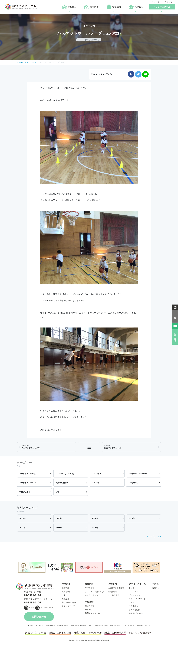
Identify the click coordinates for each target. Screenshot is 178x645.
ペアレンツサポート (137, 600)
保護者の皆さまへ (136, 614)
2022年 (22, 528)
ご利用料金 (133, 607)
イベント (96, 483)
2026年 (22, 518)
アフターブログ (30, 62)
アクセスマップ (68, 607)
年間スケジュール (92, 614)
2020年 (95, 528)
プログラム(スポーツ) (137, 474)
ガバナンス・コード (35, 626)
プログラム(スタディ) (65, 474)
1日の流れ (89, 610)
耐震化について (143, 626)
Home (21, 62)
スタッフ (132, 603)
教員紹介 (65, 600)
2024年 (95, 518)
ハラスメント (128, 626)
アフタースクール (46, 608)
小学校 (31, 608)
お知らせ (155, 2)
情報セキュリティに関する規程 (106, 626)
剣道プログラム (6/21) (113, 447)
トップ (131, 589)
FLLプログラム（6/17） (31, 447)
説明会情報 (113, 592)
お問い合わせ (39, 617)
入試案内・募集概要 (116, 589)
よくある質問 (114, 596)
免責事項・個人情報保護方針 (56, 626)
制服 (63, 596)
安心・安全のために (70, 603)
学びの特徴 (89, 589)
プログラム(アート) (27, 483)
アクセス (168, 2)
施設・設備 (66, 592)
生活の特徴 (89, 607)
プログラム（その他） (28, 474)
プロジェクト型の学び (94, 592)
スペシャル (96, 474)
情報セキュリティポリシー (81, 626)
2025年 (59, 518)
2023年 (131, 518)
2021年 (59, 528)
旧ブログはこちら (153, 536)
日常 (57, 492)
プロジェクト (25, 492)
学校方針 (65, 589)
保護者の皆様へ (62, 483)
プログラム (133, 483)
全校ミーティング (92, 596)
